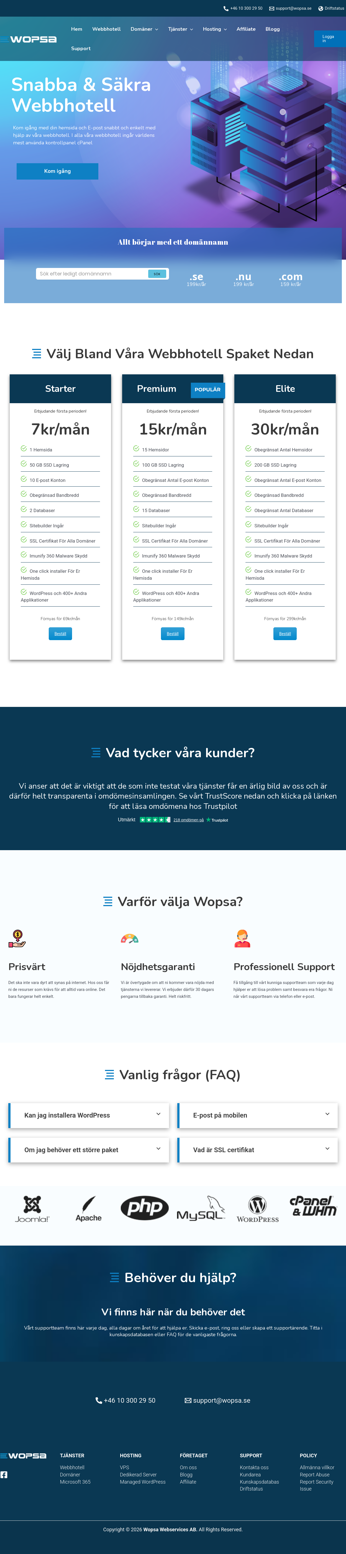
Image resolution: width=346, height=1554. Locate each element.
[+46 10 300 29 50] (243, 8)
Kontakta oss (254, 1467)
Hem (76, 29)
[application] (155, 29)
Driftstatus (251, 1489)
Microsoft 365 (75, 1482)
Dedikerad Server (138, 1475)
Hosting (215, 29)
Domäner (144, 29)
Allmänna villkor (317, 1467)
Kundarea (250, 1475)
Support (81, 48)
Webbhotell (106, 29)
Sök (157, 274)
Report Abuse (315, 1475)
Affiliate (246, 29)
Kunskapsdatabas (259, 1482)
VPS (124, 1467)
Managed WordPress (143, 1482)
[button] (330, 38)
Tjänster (180, 29)
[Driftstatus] (331, 8)
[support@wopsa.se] (290, 8)
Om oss (188, 1467)
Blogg (273, 29)
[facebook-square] (4, 1475)
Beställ (60, 634)
